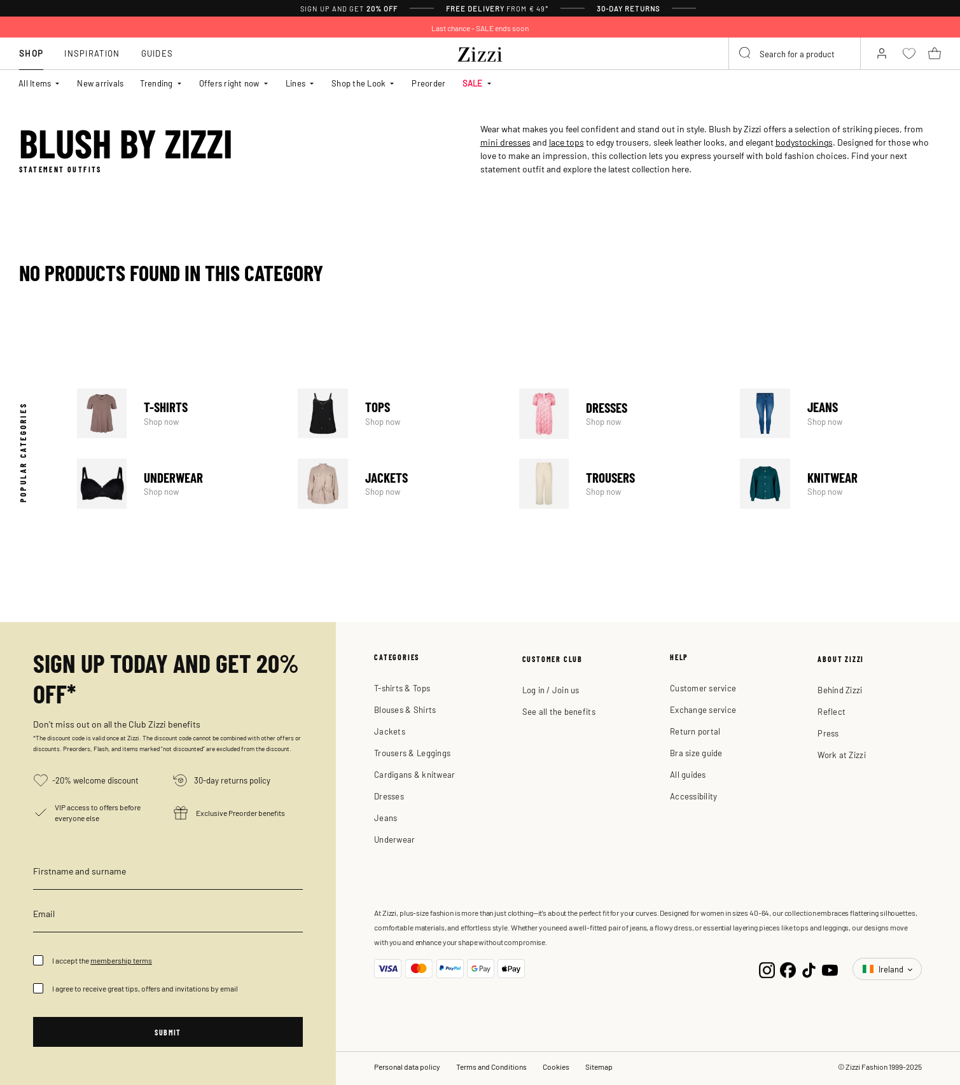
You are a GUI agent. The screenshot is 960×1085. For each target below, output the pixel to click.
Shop (31, 53)
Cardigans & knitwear (414, 774)
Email (44, 913)
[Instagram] (767, 969)
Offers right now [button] (229, 83)
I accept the (102, 960)
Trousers (619, 484)
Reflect (831, 711)
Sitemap (599, 1066)
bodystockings (804, 142)
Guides (157, 53)
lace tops (566, 142)
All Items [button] (34, 83)
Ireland (884, 969)
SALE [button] (473, 83)
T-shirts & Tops (402, 687)
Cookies (556, 1066)
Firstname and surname (79, 870)
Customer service (703, 687)
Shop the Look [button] (358, 83)
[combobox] (794, 53)
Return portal (695, 731)
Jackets (398, 484)
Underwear (177, 484)
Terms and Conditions (491, 1066)
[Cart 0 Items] (934, 53)
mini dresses (505, 142)
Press (827, 733)
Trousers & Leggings (412, 752)
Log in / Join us (551, 689)
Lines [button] (295, 83)
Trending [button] (156, 83)
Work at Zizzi (841, 754)
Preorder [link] (428, 83)
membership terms (121, 960)
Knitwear (840, 484)
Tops (398, 414)
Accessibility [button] (693, 796)
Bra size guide (696, 752)
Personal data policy (407, 1066)
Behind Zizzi (839, 689)
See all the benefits (558, 711)
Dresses (619, 414)
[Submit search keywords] (745, 53)
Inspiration (92, 53)
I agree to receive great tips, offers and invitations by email (145, 988)
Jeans (840, 414)
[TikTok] (809, 969)
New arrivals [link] (100, 83)
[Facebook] (788, 969)
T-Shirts (177, 414)
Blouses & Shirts (405, 709)
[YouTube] (830, 969)
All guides (688, 774)
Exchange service (703, 709)
